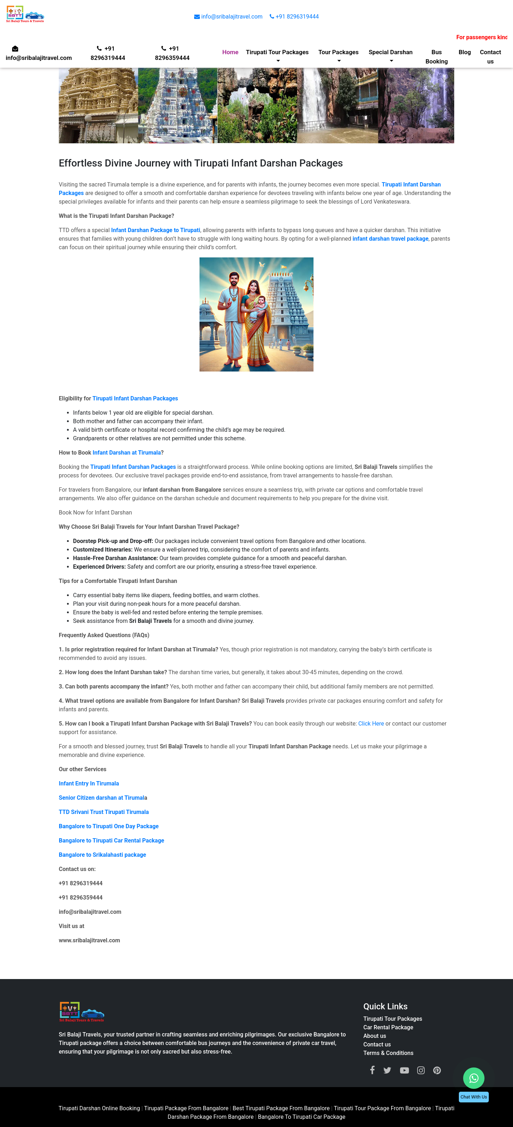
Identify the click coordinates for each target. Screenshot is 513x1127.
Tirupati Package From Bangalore (186, 1108)
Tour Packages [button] (339, 52)
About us (374, 1036)
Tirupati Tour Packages (392, 1018)
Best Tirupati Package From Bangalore (282, 1108)
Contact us (490, 56)
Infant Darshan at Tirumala (127, 452)
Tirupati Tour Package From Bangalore (383, 1108)
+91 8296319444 (294, 16)
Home (231, 52)
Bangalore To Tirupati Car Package (302, 1116)
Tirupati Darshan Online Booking (99, 1108)
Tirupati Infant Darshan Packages (135, 398)
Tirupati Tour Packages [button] (278, 52)
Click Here (371, 723)
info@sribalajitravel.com (229, 16)
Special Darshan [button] (391, 52)
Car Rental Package (388, 1027)
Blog (465, 52)
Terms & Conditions (388, 1053)
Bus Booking (437, 56)
